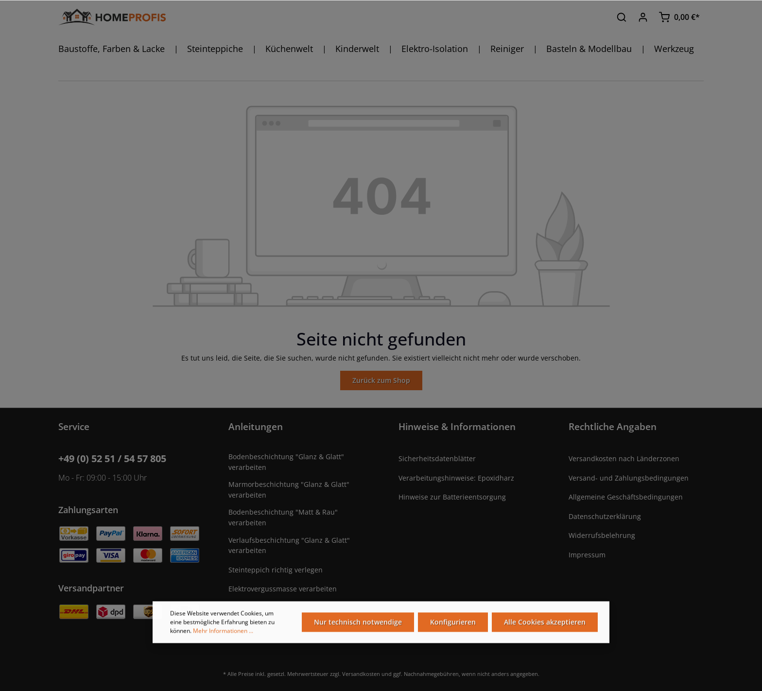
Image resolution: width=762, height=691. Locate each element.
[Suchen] (621, 17)
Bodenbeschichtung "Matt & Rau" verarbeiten (283, 517)
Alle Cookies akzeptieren (545, 624)
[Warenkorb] (679, 17)
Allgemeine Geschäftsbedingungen (626, 496)
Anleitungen (255, 426)
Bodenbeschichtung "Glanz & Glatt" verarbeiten (286, 462)
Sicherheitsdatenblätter (437, 458)
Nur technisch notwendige (358, 624)
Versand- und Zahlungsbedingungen (629, 478)
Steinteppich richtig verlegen (275, 569)
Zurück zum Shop (381, 380)
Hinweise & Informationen (457, 426)
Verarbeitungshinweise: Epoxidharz (456, 478)
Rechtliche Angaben (613, 426)
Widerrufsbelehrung (602, 535)
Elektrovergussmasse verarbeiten (282, 588)
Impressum (587, 554)
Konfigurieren (453, 624)
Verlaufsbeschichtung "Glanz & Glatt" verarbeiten (289, 545)
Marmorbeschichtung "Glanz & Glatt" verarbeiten (288, 490)
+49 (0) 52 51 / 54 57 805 (112, 458)
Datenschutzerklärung (605, 516)
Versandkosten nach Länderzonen (624, 458)
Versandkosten (361, 673)
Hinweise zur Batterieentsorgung (452, 496)
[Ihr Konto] (643, 17)
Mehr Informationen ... (223, 633)
